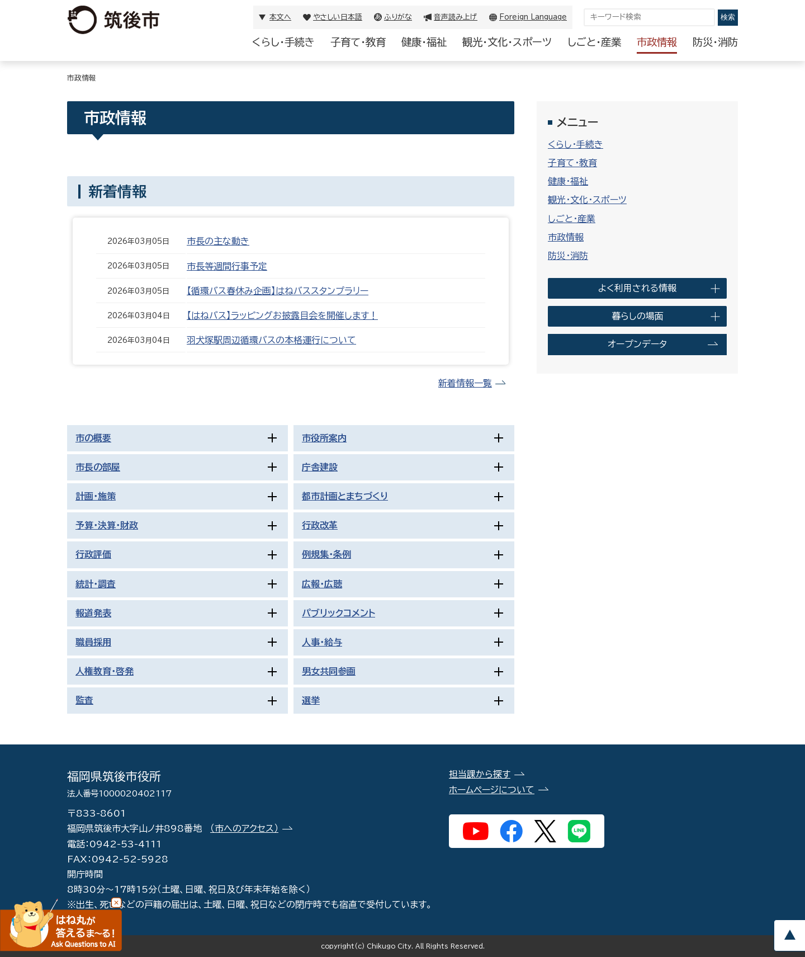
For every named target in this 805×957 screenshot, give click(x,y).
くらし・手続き (283, 42)
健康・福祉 (424, 42)
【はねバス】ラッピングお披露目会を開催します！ (282, 315)
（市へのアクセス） (244, 828)
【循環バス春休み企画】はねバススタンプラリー (277, 290)
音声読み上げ (455, 17)
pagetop (789, 935)
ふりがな (398, 17)
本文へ (280, 17)
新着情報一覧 (465, 383)
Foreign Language (533, 17)
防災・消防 (715, 42)
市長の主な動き (218, 241)
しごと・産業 (594, 42)
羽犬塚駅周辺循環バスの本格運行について (271, 340)
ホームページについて (491, 789)
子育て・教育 (358, 42)
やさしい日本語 (337, 17)
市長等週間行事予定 (227, 266)
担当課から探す (479, 774)
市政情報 (657, 42)
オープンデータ (637, 344)
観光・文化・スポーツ (507, 42)
